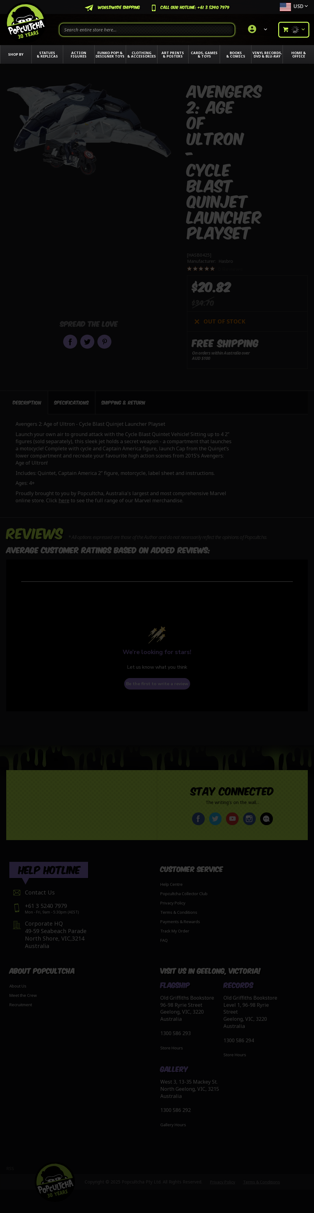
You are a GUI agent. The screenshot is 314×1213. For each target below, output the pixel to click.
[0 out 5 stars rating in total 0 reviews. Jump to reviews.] (215, 269)
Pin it (104, 342)
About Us (17, 986)
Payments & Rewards (180, 921)
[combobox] (147, 29)
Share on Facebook (70, 342)
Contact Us (40, 892)
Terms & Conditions (178, 912)
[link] (256, 29)
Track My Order (174, 931)
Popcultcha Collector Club (184, 893)
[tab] (27, 402)
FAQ (164, 940)
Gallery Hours (173, 1124)
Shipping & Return (123, 402)
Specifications (71, 402)
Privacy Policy (172, 903)
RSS (10, 1168)
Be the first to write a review (157, 684)
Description (27, 402)
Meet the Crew (23, 995)
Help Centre (171, 884)
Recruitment (20, 1004)
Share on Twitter (87, 342)
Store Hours (171, 1048)
